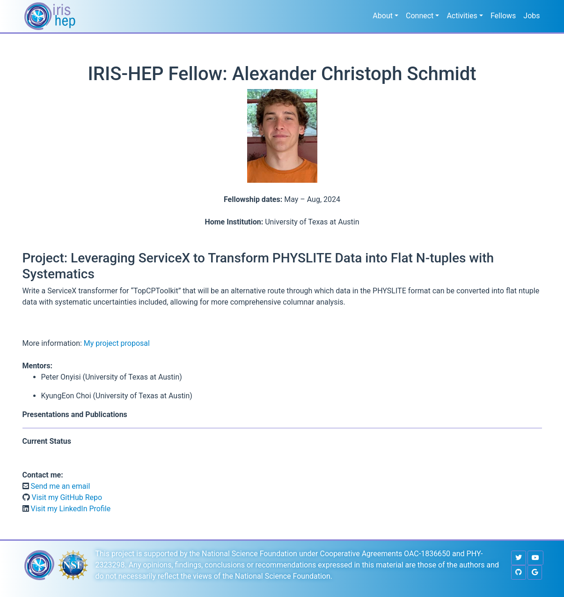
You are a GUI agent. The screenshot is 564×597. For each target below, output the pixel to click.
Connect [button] (419, 15)
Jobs (531, 15)
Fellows (503, 15)
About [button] (383, 15)
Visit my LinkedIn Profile (70, 508)
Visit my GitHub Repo (66, 497)
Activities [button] (462, 15)
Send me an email (59, 486)
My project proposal (117, 343)
